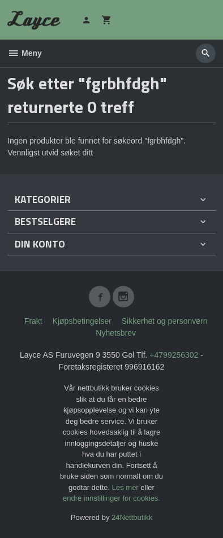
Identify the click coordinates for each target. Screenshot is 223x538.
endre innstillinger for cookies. (111, 498)
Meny (24, 53)
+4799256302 (173, 354)
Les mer (126, 487)
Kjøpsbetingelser (82, 321)
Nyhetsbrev (116, 332)
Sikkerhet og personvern (165, 321)
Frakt (33, 321)
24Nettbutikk (132, 517)
